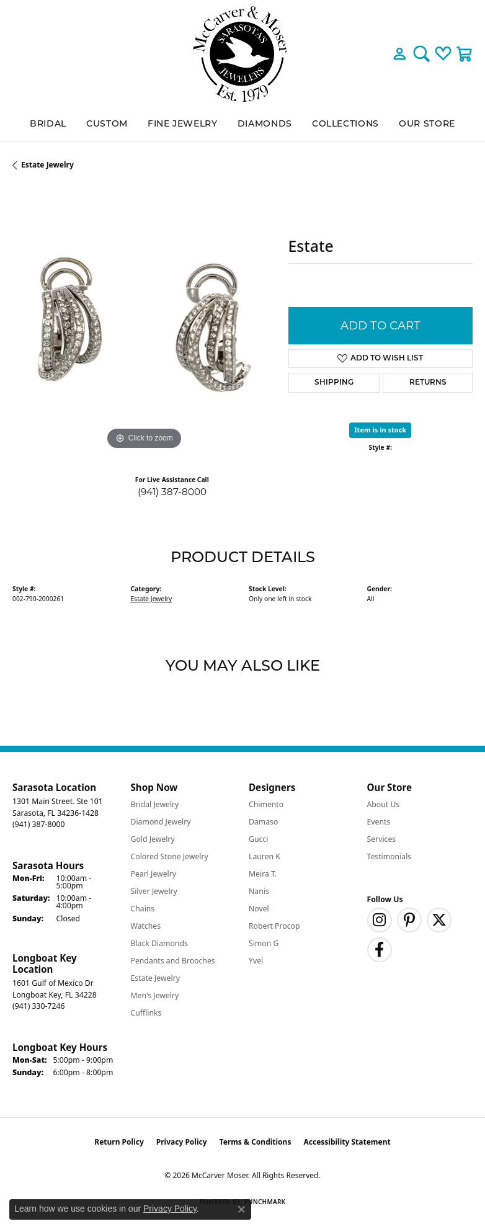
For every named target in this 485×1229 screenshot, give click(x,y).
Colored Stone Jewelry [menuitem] (169, 856)
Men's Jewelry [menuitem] (155, 995)
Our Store (427, 124)
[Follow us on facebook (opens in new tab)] (379, 949)
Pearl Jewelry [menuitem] (154, 874)
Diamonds (265, 124)
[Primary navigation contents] (242, 124)
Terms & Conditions (255, 1142)
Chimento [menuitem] (266, 804)
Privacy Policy (181, 1142)
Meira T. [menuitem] (263, 874)
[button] (399, 54)
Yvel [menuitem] (256, 960)
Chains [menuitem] (143, 908)
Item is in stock (380, 429)
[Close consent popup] (241, 1209)
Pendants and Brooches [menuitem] (173, 960)
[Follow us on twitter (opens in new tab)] (439, 920)
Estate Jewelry (47, 164)
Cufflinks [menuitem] (146, 1013)
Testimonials (389, 856)
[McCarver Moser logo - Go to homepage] (242, 54)
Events (379, 821)
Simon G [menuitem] (263, 943)
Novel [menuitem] (259, 908)
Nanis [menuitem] (259, 891)
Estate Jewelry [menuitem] (155, 978)
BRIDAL (48, 124)
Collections (345, 124)
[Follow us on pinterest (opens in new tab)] (409, 920)
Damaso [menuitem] (263, 821)
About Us (383, 804)
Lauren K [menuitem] (264, 856)
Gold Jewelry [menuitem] (153, 839)
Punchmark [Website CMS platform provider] (265, 1201)
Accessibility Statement (346, 1142)
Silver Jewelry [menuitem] (154, 891)
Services (381, 839)
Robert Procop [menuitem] (274, 926)
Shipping (334, 383)
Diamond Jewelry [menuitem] (161, 821)
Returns (428, 383)
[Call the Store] (38, 824)
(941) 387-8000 (172, 492)
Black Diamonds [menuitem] (159, 943)
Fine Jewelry (183, 124)
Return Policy (119, 1142)
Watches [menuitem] (146, 926)
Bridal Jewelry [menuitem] (155, 804)
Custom (107, 124)
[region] (144, 322)
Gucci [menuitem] (258, 839)
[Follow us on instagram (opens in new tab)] (379, 920)
